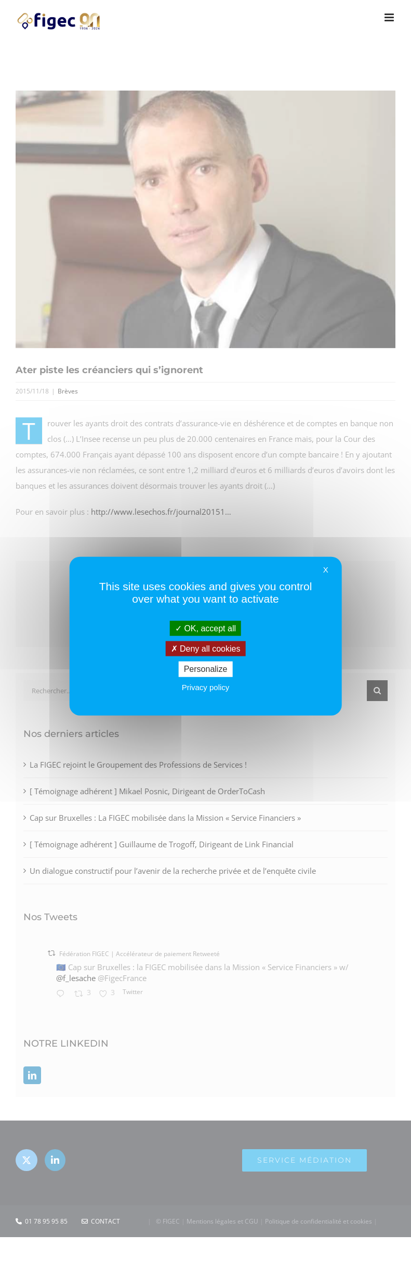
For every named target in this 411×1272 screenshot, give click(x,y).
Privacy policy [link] (206, 686)
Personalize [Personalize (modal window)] (206, 669)
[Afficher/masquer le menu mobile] (390, 17)
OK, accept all (205, 628)
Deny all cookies (206, 648)
